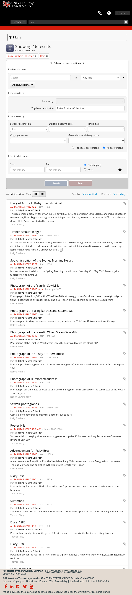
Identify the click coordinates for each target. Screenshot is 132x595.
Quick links (108, 13)
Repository (48, 101)
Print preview (15, 194)
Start (12, 164)
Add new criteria (22, 84)
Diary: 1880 (17, 522)
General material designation (83, 135)
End (48, 164)
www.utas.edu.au (73, 570)
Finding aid (94, 123)
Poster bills (17, 425)
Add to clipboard (124, 203)
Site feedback (77, 581)
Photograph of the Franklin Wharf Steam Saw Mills (43, 332)
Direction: (106, 194)
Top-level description (43, 108)
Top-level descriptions (85, 147)
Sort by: (76, 194)
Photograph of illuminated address (33, 379)
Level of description (20, 123)
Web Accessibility (58, 581)
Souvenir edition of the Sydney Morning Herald (41, 260)
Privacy (43, 581)
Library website (53, 570)
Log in (121, 13)
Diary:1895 (17, 476)
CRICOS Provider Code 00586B (78, 578)
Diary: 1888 (17, 544)
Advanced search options (67, 63)
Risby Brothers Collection (29, 210)
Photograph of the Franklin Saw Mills (34, 286)
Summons (17, 501)
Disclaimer (31, 581)
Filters (15, 37)
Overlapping (92, 165)
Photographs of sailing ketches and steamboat (41, 311)
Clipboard (99, 13)
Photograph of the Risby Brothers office (37, 354)
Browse (17, 22)
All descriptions (113, 147)
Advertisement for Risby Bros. (30, 451)
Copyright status (19, 135)
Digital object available (61, 123)
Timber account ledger (25, 232)
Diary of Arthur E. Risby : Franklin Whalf (36, 203)
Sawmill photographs (24, 404)
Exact (89, 169)
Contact (7, 581)
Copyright (18, 581)
